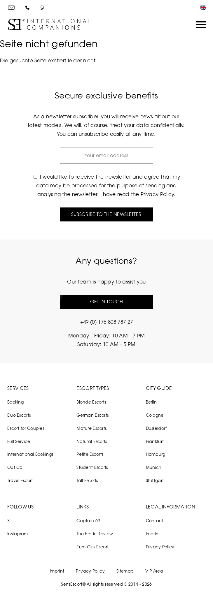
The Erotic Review (94, 533)
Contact (154, 520)
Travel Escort (20, 480)
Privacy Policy (157, 194)
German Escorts (92, 415)
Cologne (155, 415)
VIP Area (154, 570)
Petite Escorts (89, 454)
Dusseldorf (156, 428)
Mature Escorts (91, 428)
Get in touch (106, 301)
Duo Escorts (19, 415)
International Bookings (30, 454)
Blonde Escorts (91, 401)
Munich (154, 467)
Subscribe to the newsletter (106, 214)
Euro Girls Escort (92, 546)
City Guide (159, 388)
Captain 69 (88, 520)
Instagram (17, 533)
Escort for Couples (25, 428)
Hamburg (155, 454)
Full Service (18, 441)
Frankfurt (155, 441)
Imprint (153, 533)
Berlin (151, 401)
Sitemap (125, 570)
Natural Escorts (91, 441)
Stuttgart (155, 480)
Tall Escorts (87, 480)
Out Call (16, 467)
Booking (15, 401)
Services (18, 388)
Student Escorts (92, 467)
